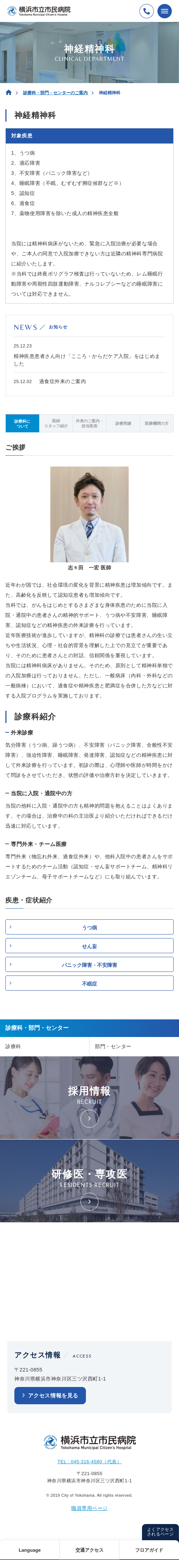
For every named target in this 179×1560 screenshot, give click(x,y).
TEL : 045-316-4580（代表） (90, 1461)
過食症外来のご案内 (62, 381)
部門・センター (113, 1046)
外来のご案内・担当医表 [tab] (90, 423)
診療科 (13, 1046)
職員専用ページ (89, 1508)
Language (30, 1550)
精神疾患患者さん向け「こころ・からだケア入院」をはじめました (87, 360)
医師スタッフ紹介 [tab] (56, 423)
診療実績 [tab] (123, 423)
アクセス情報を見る (53, 1395)
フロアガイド (149, 1550)
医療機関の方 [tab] (157, 423)
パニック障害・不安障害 (89, 965)
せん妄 (89, 946)
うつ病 (89, 928)
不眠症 (89, 984)
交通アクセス (89, 1550)
